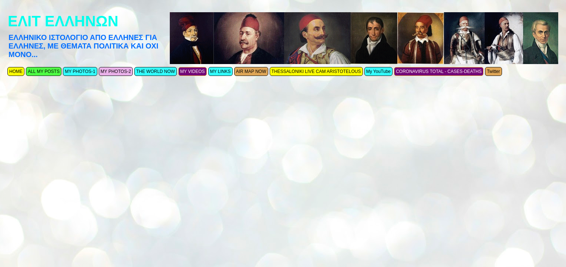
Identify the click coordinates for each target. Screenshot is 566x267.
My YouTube (378, 71)
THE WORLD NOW (155, 71)
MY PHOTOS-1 (80, 71)
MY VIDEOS (192, 71)
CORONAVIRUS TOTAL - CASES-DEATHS (439, 71)
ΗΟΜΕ (16, 71)
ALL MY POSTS (44, 71)
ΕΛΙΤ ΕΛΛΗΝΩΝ (63, 21)
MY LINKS (220, 71)
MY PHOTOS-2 (116, 71)
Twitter (493, 71)
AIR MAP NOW (251, 71)
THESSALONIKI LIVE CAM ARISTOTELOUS (316, 71)
